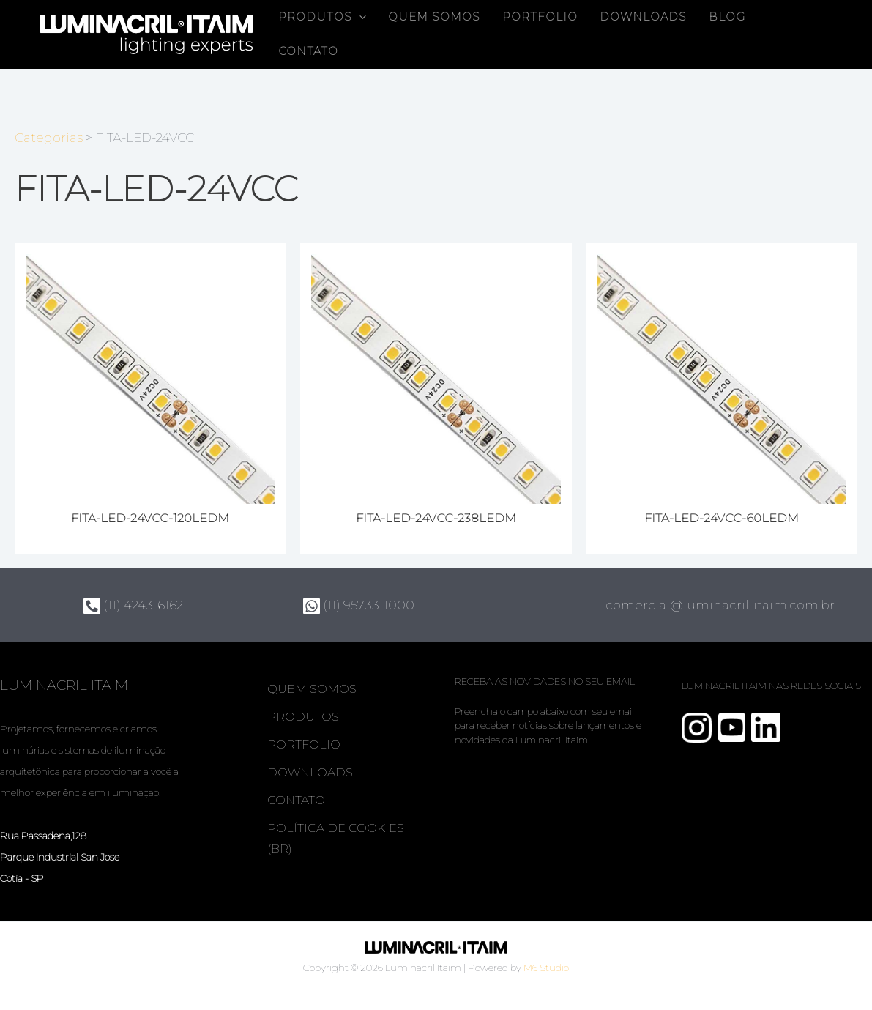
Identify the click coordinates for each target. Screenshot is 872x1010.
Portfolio (540, 16)
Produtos (322, 17)
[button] (359, 17)
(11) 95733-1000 (358, 605)
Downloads (643, 16)
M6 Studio (546, 967)
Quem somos (434, 16)
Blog (727, 16)
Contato (308, 51)
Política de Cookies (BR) (335, 838)
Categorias (49, 137)
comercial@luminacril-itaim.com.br (720, 605)
